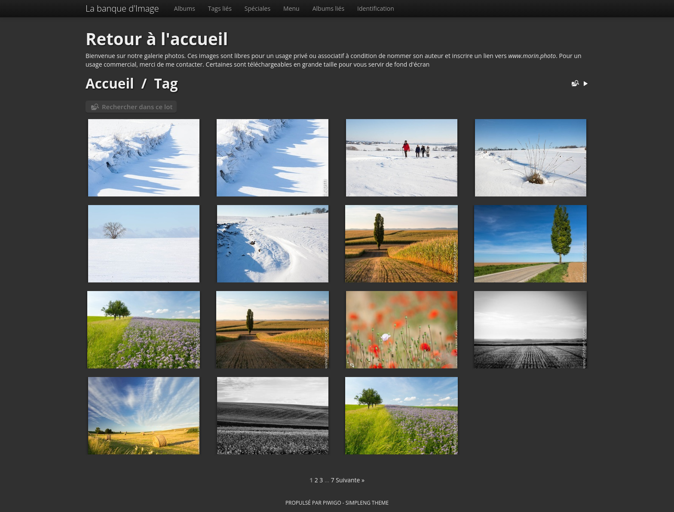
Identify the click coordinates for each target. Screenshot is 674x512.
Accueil (110, 83)
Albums (184, 8)
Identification (375, 8)
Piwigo (332, 502)
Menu (291, 8)
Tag (166, 83)
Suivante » (350, 480)
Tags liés (220, 8)
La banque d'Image (122, 8)
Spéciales (257, 8)
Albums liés (328, 8)
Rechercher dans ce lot (137, 106)
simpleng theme (367, 502)
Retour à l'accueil (157, 39)
